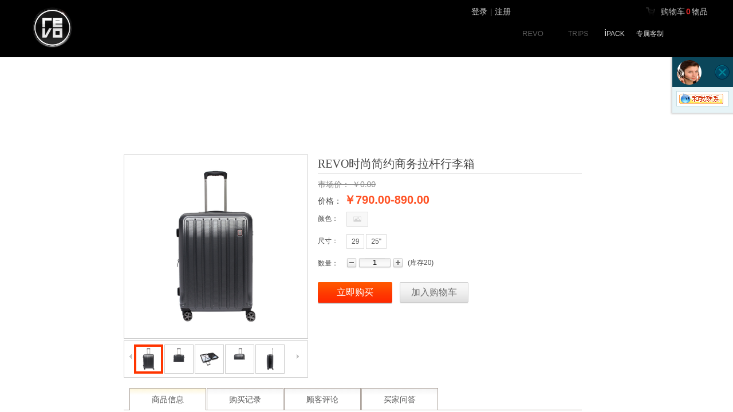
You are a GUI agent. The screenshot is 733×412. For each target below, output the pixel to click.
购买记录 (245, 399)
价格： (330, 200)
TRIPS (578, 34)
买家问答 (400, 399)
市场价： (334, 184)
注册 (503, 11)
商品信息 (168, 399)
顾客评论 (322, 399)
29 (355, 241)
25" (376, 241)
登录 (479, 11)
